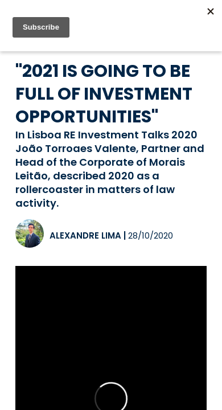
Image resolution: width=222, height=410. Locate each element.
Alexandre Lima (85, 235)
